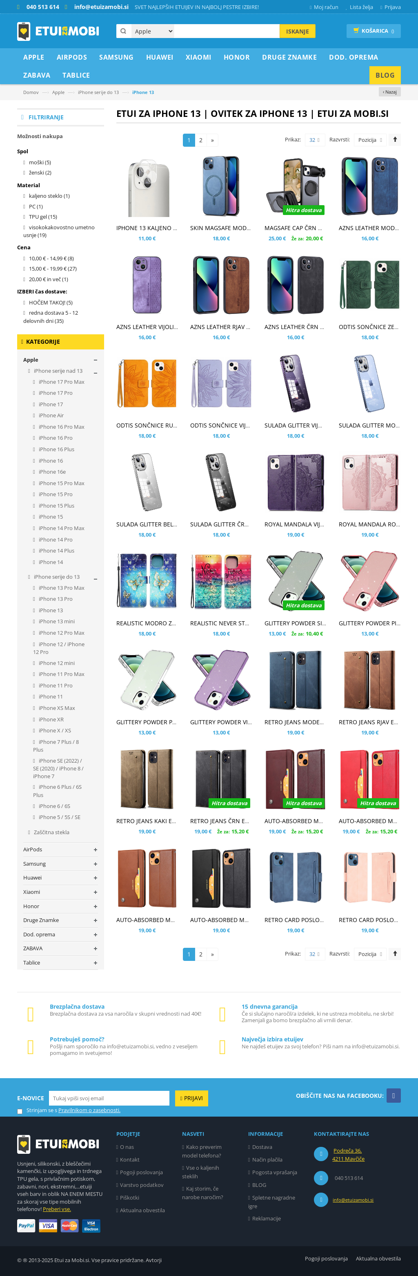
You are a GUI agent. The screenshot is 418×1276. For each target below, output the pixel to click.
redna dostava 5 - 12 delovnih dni (50, 317)
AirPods (32, 849)
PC (36, 206)
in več (48, 279)
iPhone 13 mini (56, 621)
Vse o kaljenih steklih (200, 1172)
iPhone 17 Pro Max (61, 381)
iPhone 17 (50, 404)
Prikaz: (293, 139)
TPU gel (43, 216)
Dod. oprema (39, 934)
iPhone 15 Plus (56, 505)
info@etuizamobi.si (353, 1200)
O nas (127, 1147)
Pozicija (367, 139)
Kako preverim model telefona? (202, 1151)
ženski (40, 172)
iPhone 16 (50, 460)
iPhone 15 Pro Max (61, 483)
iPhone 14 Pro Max (61, 528)
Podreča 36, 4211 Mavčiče (348, 1154)
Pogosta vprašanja (274, 1172)
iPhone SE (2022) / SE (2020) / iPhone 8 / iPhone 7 (58, 768)
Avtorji (154, 1260)
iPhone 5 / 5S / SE (59, 817)
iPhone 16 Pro (55, 437)
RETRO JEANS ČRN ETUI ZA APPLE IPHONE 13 (250, 821)
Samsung (34, 863)
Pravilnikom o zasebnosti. (89, 1110)
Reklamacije (266, 1218)
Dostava (262, 1147)
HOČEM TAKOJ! (51, 302)
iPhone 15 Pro (55, 494)
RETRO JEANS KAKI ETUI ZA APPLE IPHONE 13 (177, 821)
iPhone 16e (52, 471)
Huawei (32, 877)
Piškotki (129, 1197)
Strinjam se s (37, 1110)
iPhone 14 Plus (56, 550)
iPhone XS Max (56, 708)
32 (314, 140)
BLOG (259, 1185)
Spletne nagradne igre (271, 1202)
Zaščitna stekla (51, 832)
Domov (31, 92)
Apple (58, 92)
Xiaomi (31, 891)
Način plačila (267, 1159)
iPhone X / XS (54, 730)
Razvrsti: (339, 139)
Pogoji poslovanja (141, 1172)
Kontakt (130, 1159)
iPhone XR (51, 719)
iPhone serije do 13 (98, 92)
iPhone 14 (50, 562)
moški (40, 162)
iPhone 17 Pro (55, 392)
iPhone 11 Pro (55, 685)
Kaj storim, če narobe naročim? (202, 1193)
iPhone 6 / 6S (54, 806)
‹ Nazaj (390, 92)
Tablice (31, 962)
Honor (31, 906)
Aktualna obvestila (142, 1210)
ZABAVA (32, 948)
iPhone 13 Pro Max (61, 587)
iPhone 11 (50, 696)
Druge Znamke (41, 920)
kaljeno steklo (49, 195)
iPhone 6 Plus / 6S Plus (57, 791)
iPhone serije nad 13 (57, 370)
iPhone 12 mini (56, 663)
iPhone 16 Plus (56, 449)
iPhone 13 (50, 610)
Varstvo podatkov (142, 1185)
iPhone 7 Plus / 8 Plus (56, 746)
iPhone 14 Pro (55, 539)
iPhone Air (51, 415)
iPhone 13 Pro (55, 598)
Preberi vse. (57, 1209)
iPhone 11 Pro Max (61, 674)
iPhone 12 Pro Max (61, 632)
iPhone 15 (50, 516)
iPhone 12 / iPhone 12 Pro (58, 648)
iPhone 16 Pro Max (61, 426)
